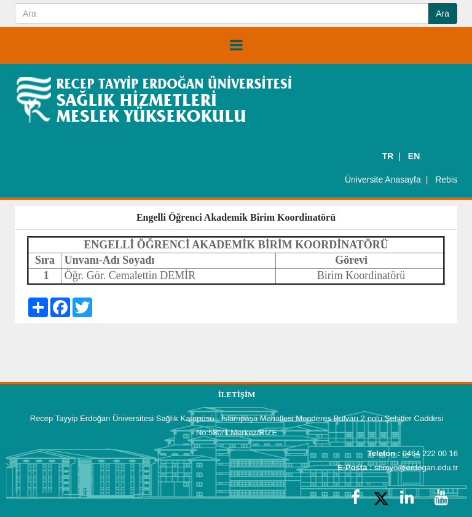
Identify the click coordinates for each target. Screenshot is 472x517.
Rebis (446, 179)
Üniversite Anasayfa (383, 179)
